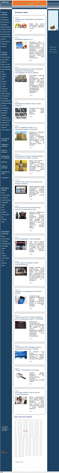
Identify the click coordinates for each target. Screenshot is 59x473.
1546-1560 (21, 451)
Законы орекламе (4, 167)
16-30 (19, 419)
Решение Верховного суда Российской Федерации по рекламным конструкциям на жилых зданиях (29, 70)
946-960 (25, 436)
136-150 (31, 421)
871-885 (25, 435)
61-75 (32, 419)
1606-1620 (21, 452)
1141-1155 (28, 441)
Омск (2, 207)
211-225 (31, 422)
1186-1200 (21, 442)
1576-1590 (35, 451)
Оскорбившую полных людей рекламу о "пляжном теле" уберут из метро (29, 157)
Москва (3, 193)
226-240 (36, 422)
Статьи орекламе (4, 53)
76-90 (36, 419)
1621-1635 (28, 452)
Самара (3, 205)
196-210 (25, 422)
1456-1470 (35, 448)
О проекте (4, 177)
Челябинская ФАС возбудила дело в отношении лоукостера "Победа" (28, 348)
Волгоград (3, 219)
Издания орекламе (5, 145)
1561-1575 (28, 451)
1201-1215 (28, 442)
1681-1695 (28, 453)
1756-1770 (35, 455)
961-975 (31, 436)
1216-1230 (35, 442)
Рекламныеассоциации (5, 157)
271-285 (25, 424)
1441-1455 (28, 448)
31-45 (23, 419)
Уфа (2, 217)
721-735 (25, 432)
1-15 (15, 419)
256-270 (20, 424)
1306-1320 (21, 445)
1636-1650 (35, 452)
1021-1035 (28, 438)
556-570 (20, 429)
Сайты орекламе (4, 151)
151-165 (36, 421)
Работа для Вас (53, 49)
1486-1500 (21, 449)
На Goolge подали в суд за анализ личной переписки (27, 393)
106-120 (20, 421)
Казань (3, 209)
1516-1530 (35, 449)
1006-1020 (21, 438)
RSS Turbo (4, 452)
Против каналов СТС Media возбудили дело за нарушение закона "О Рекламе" (29, 318)
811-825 (31, 433)
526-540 (36, 428)
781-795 (20, 433)
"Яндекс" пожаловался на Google (27, 370)
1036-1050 (35, 438)
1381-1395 (28, 446)
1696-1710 (35, 453)
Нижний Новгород (5, 200)
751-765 (36, 432)
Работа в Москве (53, 47)
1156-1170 (35, 441)
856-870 (20, 435)
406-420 (20, 426)
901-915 (36, 435)
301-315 (36, 424)
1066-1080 (21, 439)
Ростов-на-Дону (5, 214)
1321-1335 (28, 445)
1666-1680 (21, 453)
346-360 (25, 425)
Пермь (3, 222)
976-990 (36, 436)
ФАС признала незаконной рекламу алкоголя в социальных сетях (28, 208)
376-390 (36, 425)
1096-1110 (35, 439)
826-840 (36, 433)
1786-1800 (21, 456)
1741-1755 (28, 455)
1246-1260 (21, 443)
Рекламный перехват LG (24, 39)
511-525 (31, 428)
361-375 (31, 425)
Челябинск (4, 212)
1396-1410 (35, 446)
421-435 (25, 426)
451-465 (36, 426)
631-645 (20, 431)
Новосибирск (4, 197)
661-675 (31, 431)
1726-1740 (21, 455)
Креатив (4, 162)
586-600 (31, 429)
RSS (3, 451)
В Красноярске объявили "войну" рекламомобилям (27, 264)
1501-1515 (28, 449)
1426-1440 (21, 448)
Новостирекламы (4, 13)
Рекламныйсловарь (5, 139)
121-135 (25, 421)
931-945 (20, 436)
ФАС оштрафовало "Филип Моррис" (28, 239)
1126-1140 (21, 441)
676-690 (36, 431)
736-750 (31, 432)
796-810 (25, 433)
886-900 (31, 435)
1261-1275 (28, 443)
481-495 (20, 428)
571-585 (25, 429)
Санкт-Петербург (5, 195)
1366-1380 (21, 446)
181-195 (20, 422)
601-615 (36, 429)
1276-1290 (35, 443)
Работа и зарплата (53, 51)
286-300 (31, 424)
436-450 (31, 426)
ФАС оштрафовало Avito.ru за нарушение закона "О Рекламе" (26, 128)
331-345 (20, 425)
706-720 (20, 432)
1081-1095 (28, 439)
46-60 (28, 419)
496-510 (25, 428)
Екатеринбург (4, 202)
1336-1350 (35, 445)
